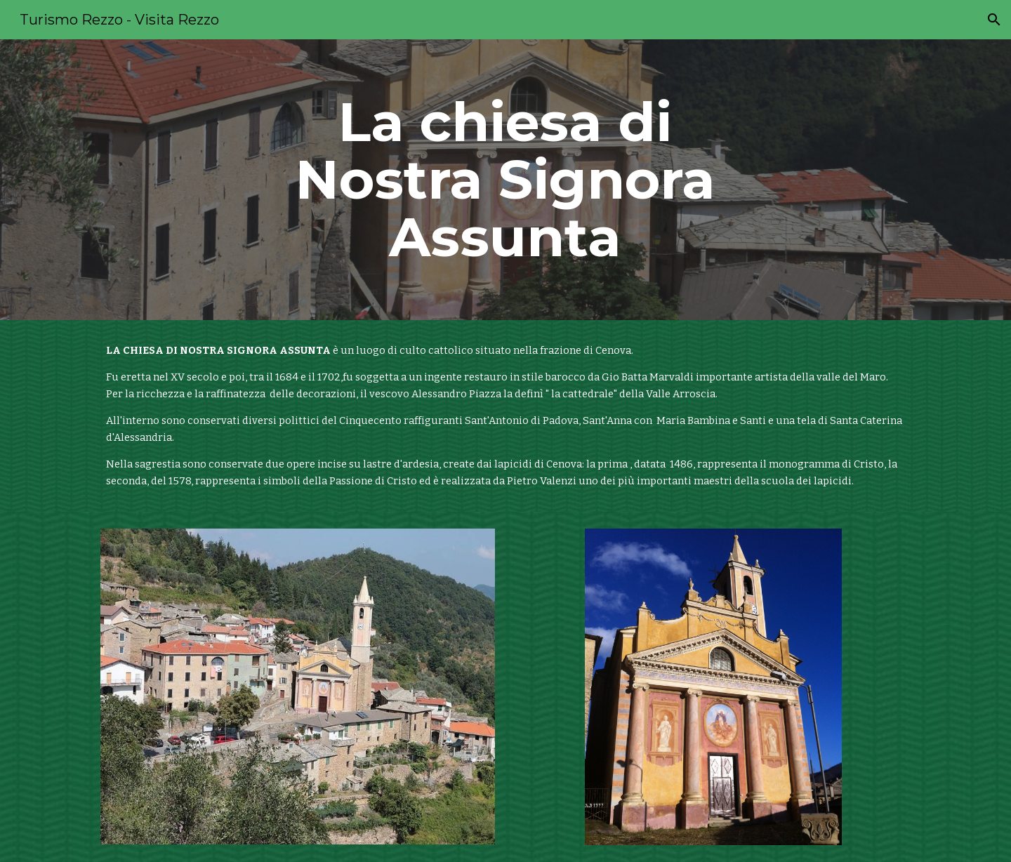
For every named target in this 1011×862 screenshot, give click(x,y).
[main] (505, 180)
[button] (994, 20)
